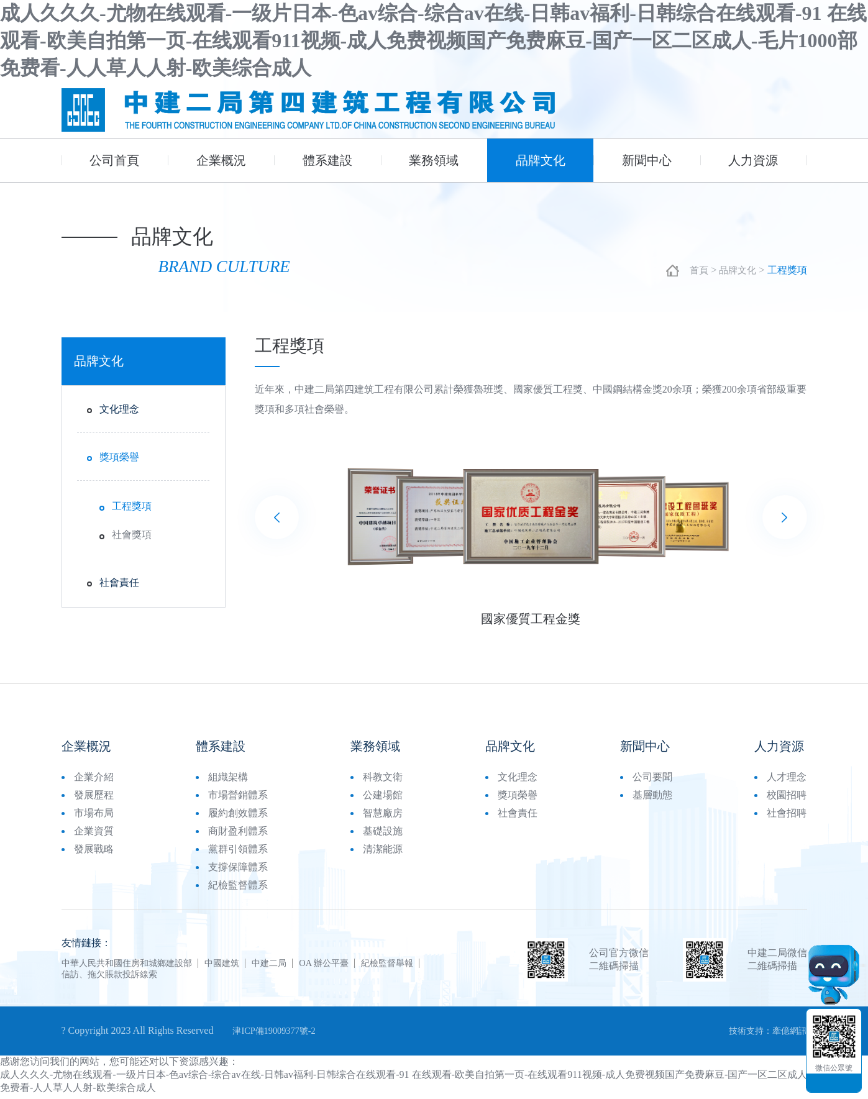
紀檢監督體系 (238, 888)
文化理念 (119, 411)
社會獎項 (132, 537)
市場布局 (94, 816)
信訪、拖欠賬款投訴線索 (116, 977)
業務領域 (434, 160)
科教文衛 (383, 780)
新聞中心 (647, 160)
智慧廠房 (383, 816)
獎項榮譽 (119, 459)
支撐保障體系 (238, 870)
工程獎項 (132, 508)
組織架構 (228, 780)
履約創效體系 (238, 816)
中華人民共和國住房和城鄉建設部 (136, 966)
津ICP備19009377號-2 (279, 1034)
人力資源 (753, 160)
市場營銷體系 (238, 798)
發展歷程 (94, 798)
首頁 (696, 272)
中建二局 (298, 966)
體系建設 (327, 160)
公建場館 (383, 798)
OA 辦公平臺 (359, 966)
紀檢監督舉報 (430, 966)
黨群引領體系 (238, 852)
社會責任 (119, 585)
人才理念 (786, 780)
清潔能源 (383, 852)
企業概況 (221, 160)
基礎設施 (383, 834)
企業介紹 (94, 780)
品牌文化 (540, 160)
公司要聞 (652, 780)
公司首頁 (114, 160)
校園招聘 (786, 798)
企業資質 (94, 834)
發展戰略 (94, 852)
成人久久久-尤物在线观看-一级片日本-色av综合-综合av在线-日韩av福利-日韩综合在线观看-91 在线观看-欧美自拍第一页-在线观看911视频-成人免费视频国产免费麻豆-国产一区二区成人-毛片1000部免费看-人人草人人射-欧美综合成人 (433, 40)
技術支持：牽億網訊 (762, 1034)
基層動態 (652, 798)
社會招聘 (786, 816)
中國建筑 (244, 966)
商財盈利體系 (238, 834)
